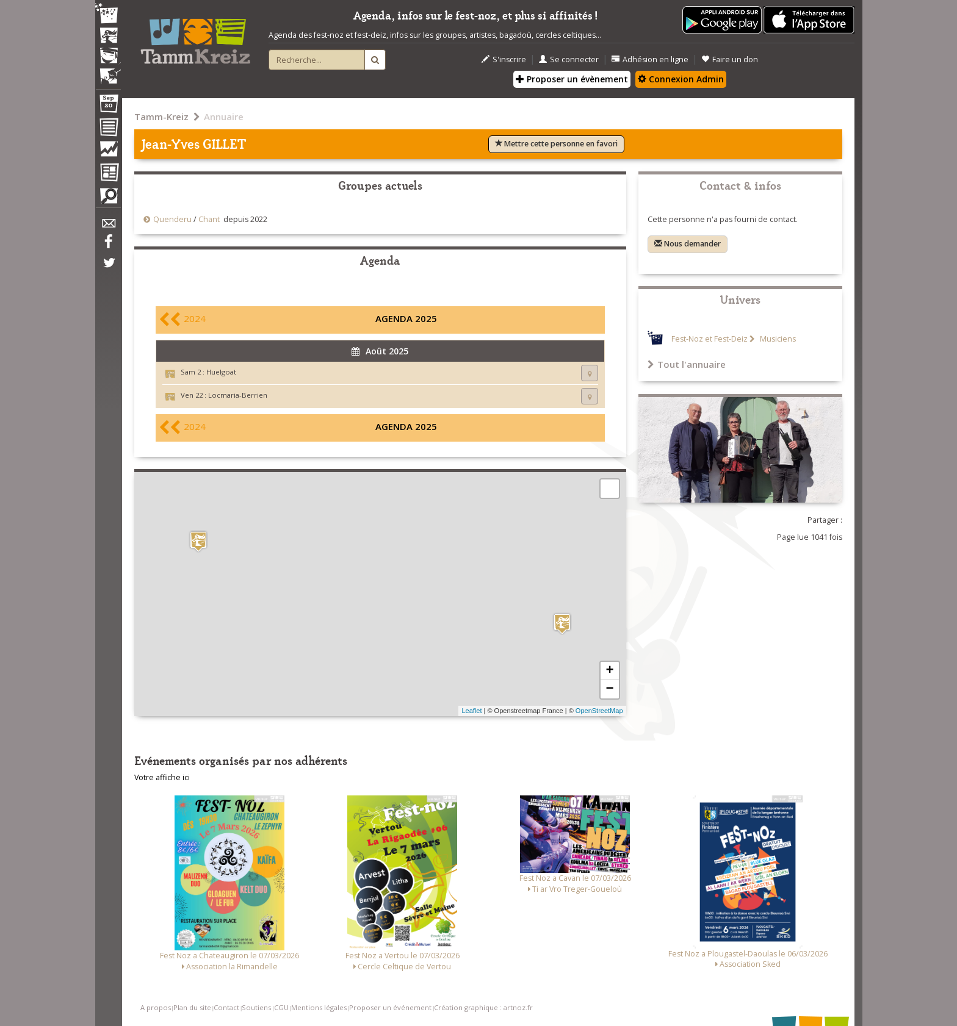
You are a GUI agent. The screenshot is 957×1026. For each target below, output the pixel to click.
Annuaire (224, 116)
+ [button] (609, 671)
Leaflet (471, 710)
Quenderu (172, 219)
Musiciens (777, 339)
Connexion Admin (681, 79)
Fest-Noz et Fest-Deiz (709, 339)
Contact (226, 1007)
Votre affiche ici (162, 777)
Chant (209, 219)
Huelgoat (221, 371)
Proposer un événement (390, 1007)
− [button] (609, 689)
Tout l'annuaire (687, 364)
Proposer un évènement (572, 79)
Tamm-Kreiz (161, 116)
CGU (281, 1007)
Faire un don (729, 59)
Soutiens (256, 1007)
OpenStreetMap (599, 710)
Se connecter (569, 59)
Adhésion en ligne (650, 59)
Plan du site (192, 1007)
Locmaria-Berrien (237, 395)
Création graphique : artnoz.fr (483, 1007)
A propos (155, 1007)
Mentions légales (319, 1007)
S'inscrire (504, 59)
